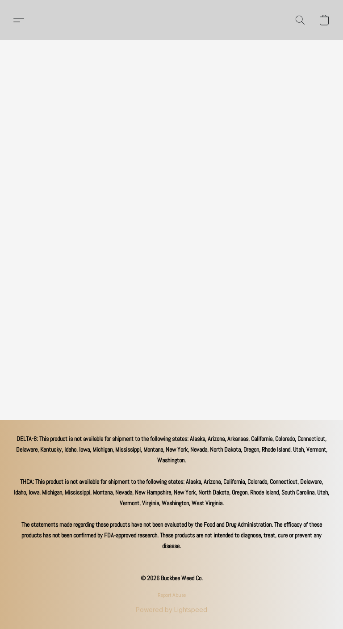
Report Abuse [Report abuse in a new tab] (172, 595)
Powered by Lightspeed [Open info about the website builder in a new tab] (171, 609)
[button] (19, 20)
